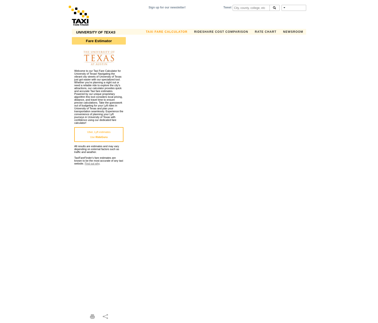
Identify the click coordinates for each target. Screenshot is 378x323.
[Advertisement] (99, 237)
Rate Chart (266, 31)
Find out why (92, 163)
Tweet (227, 7)
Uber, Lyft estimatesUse (99, 134)
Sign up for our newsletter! (167, 7)
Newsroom (293, 31)
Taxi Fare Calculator (167, 31)
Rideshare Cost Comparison (221, 31)
